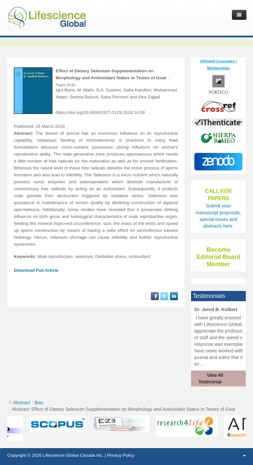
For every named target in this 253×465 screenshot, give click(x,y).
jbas (39, 402)
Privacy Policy (120, 455)
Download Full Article (36, 270)
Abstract (21, 402)
